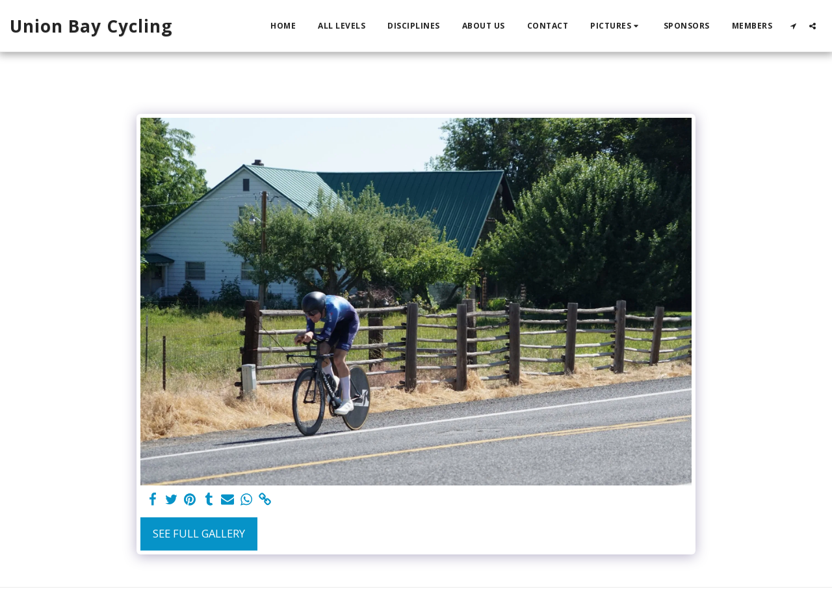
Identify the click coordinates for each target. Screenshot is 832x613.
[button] (616, 26)
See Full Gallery (199, 533)
